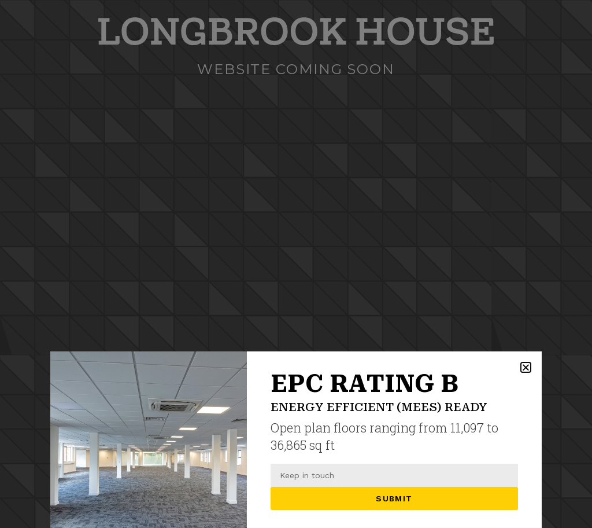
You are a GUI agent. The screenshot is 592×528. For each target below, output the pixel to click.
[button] (525, 367)
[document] (296, 264)
